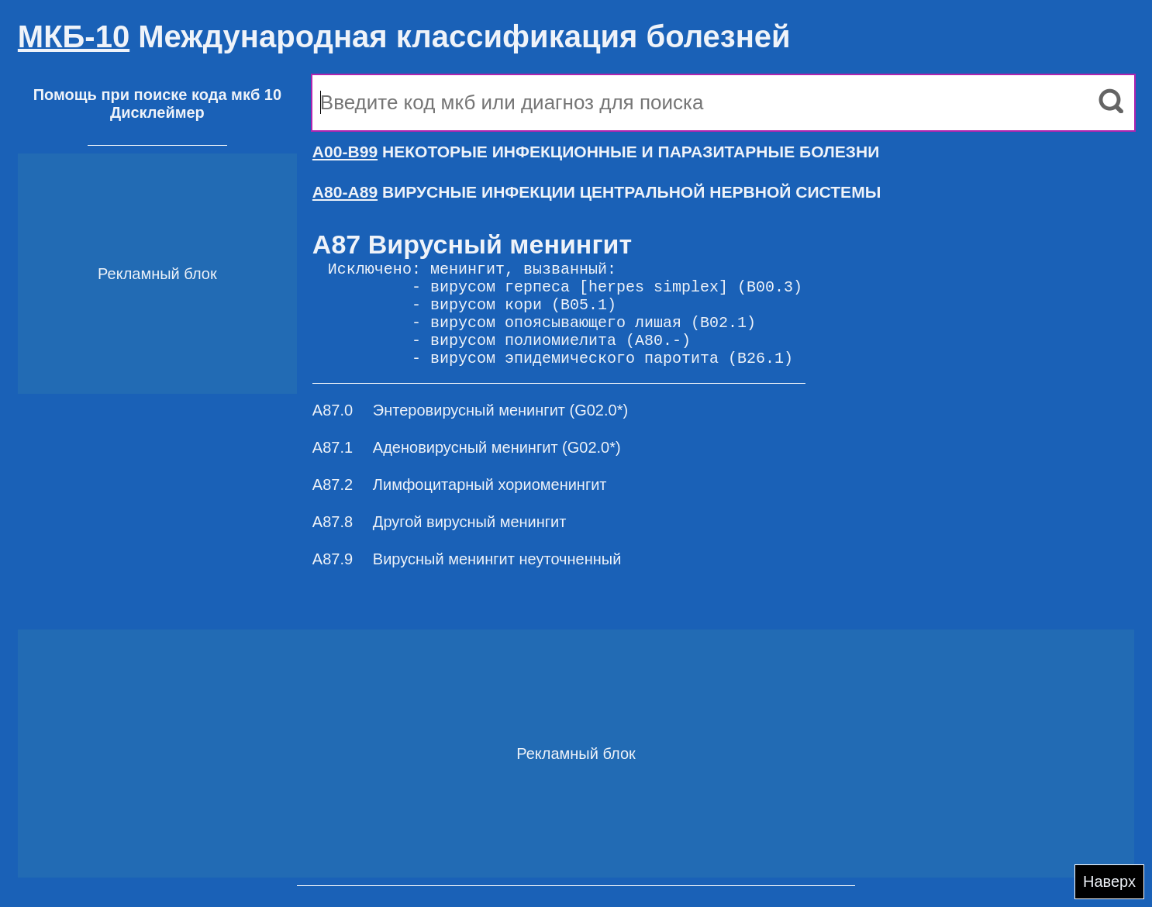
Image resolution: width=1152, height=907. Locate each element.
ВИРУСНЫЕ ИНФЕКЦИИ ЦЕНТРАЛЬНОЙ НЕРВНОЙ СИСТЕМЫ (596, 192)
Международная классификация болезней (404, 36)
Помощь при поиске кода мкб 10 (157, 94)
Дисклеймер (157, 112)
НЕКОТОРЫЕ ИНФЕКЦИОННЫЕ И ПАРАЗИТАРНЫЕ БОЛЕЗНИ (595, 151)
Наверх (1109, 881)
